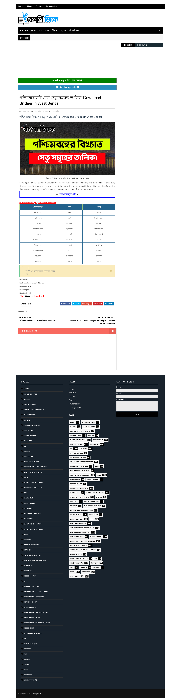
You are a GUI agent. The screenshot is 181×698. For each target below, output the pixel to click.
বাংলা (47, 30)
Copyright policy (75, 408)
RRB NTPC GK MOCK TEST (32, 524)
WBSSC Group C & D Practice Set (36, 612)
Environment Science (32, 425)
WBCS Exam (28, 571)
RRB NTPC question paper (33, 529)
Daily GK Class (29, 415)
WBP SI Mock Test (30, 602)
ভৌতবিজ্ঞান (27, 659)
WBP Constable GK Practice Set (36, 591)
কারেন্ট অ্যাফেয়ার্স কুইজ (30, 643)
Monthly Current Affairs (33, 482)
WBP (25, 581)
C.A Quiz (27, 399)
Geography (55, 111)
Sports (27, 534)
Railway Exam (29, 498)
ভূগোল (63, 30)
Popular (142, 45)
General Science (30, 436)
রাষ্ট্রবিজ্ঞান (27, 664)
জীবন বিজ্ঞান (27, 649)
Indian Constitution (31, 462)
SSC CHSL (27, 540)
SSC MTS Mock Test (31, 545)
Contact (39, 6)
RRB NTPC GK (28, 519)
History (27, 451)
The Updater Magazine (32, 555)
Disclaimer (73, 400)
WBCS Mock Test (30, 576)
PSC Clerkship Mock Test (33, 488)
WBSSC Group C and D (32, 617)
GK (40, 30)
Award (26, 389)
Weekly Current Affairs (32, 633)
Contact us (73, 397)
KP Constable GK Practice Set (35, 467)
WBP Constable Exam (31, 586)
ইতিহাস (55, 30)
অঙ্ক (25, 638)
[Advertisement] (67, 60)
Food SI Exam (28, 430)
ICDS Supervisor (30, 456)
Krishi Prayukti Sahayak (33, 472)
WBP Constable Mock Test (34, 597)
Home (20, 6)
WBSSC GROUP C (30, 607)
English (27, 420)
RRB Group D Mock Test (32, 514)
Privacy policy (51, 6)
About (29, 6)
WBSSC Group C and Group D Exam (37, 623)
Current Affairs (30, 404)
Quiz (33, 30)
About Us (72, 393)
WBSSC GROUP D (30, 628)
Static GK (27, 550)
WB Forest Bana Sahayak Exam (35, 560)
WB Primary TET (29, 566)
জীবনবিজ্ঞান (74, 30)
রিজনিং (26, 669)
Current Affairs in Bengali (34, 410)
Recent (128, 45)
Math (26, 477)
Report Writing (29, 503)
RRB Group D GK (29, 508)
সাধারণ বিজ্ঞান (28, 675)
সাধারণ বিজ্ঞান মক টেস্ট (30, 680)
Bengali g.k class (30, 394)
